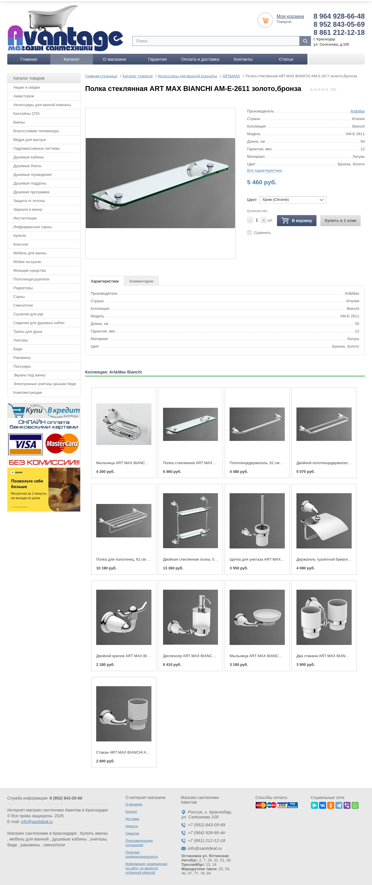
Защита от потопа (29, 198)
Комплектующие (27, 390)
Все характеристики (264, 168)
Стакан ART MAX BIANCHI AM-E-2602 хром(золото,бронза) (148, 750)
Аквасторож (23, 94)
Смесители (23, 303)
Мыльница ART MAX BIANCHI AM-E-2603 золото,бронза (279, 654)
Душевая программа (31, 190)
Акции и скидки (26, 85)
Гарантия (157, 57)
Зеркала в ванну (27, 207)
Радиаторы (23, 286)
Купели (19, 233)
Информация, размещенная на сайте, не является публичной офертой (146, 866)
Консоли (20, 242)
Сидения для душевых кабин (39, 321)
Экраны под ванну (29, 373)
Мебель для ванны (29, 251)
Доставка (132, 816)
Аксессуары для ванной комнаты (42, 103)
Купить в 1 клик (340, 218)
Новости (132, 824)
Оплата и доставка (200, 57)
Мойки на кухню (27, 260)
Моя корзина (290, 14)
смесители (54, 842)
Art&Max (357, 109)
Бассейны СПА (26, 111)
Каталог (72, 57)
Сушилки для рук (28, 312)
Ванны (19, 120)
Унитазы (20, 338)
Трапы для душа (27, 329)
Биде (17, 347)
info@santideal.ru (37, 819)
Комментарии (141, 279)
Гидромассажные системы (36, 146)
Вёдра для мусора (29, 137)
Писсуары (22, 364)
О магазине (114, 57)
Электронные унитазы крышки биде (44, 382)
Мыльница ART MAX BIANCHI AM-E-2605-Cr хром (140, 461)
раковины (30, 842)
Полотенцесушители (31, 277)
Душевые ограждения (32, 172)
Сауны (19, 294)
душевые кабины (69, 836)
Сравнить (262, 230)
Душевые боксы (27, 164)
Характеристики (105, 279)
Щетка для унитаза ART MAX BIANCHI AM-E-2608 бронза (280, 557)
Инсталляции (25, 216)
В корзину (296, 218)
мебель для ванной (29, 836)
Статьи (286, 57)
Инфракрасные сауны (32, 225)
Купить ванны (94, 831)
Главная (28, 57)
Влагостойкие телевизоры (36, 129)
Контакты (243, 57)
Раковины (22, 355)
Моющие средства (29, 268)
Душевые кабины (28, 155)
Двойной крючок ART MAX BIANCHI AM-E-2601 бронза (144, 654)
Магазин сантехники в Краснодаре (42, 831)
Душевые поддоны (29, 181)
